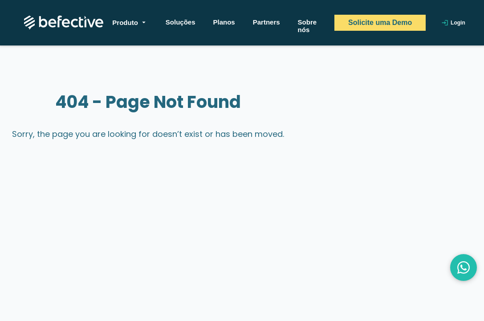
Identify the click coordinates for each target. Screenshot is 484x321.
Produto (130, 22)
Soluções (180, 22)
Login (453, 22)
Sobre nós (307, 25)
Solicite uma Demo (380, 22)
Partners (266, 22)
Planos (224, 22)
